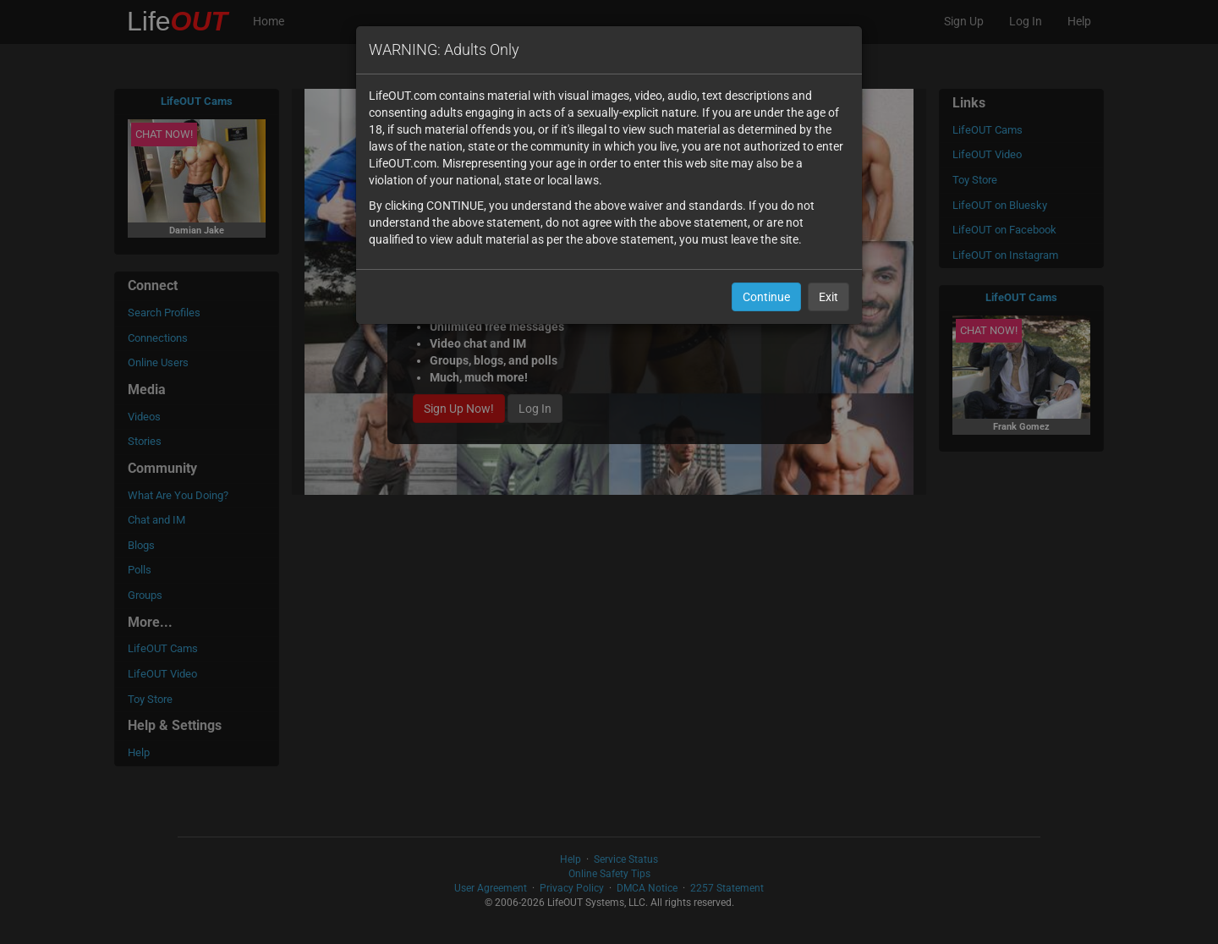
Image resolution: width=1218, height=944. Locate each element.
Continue (766, 297)
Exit (828, 297)
